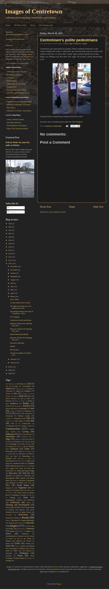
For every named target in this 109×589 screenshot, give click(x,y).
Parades (23, 495)
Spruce (21, 531)
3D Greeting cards (46, 25)
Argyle (18, 391)
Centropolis (28, 413)
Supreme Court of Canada (26, 536)
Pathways (31, 500)
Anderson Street (19, 389)
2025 (10, 224)
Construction (13, 428)
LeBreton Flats (15, 466)
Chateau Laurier (24, 416)
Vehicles (22, 548)
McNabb (9, 476)
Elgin (70, 43)
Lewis (32, 466)
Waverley (9, 553)
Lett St (26, 466)
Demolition (10, 436)
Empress (17, 439)
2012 (10, 260)
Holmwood (20, 458)
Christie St (9, 421)
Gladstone (14, 449)
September (14, 276)
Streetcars (25, 534)
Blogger (58, 584)
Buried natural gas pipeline (19, 334)
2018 (10, 243)
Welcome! (9, 45)
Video (15, 551)
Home (8, 25)
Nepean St (9, 488)
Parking (12, 498)
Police (19, 507)
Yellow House (19, 558)
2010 (10, 367)
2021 (10, 233)
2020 (10, 237)
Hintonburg (26, 456)
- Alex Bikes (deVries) (13, 122)
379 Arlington (15, 317)
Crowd (13, 432)
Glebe (26, 449)
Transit (28, 543)
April (12, 293)
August (13, 280)
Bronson (26, 406)
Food (32, 442)
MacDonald (9, 471)
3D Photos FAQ (20, 25)
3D (29, 384)
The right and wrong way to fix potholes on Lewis (20, 307)
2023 (10, 227)
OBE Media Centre (29, 490)
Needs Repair (23, 485)
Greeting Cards (29, 451)
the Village (27, 538)
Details (55, 567)
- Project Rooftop (11, 81)
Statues (28, 531)
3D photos (27, 57)
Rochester (15, 520)
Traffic (17, 543)
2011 (10, 263)
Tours (8, 543)
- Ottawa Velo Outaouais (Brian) (17, 129)
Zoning (8, 561)
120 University (10, 384)
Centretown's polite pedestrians (69, 40)
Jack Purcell (21, 461)
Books (23, 401)
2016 (10, 247)
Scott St (20, 523)
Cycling (25, 431)
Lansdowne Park (18, 463)
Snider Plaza (20, 528)
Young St (29, 558)
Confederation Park (12, 426)
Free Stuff (31, 444)
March (12, 296)
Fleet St (31, 439)
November (14, 270)
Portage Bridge (29, 507)
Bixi (28, 398)
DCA (20, 434)
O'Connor (16, 490)
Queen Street (26, 512)
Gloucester (9, 451)
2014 (10, 253)
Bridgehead (14, 403)
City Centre (19, 421)
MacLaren (13, 473)
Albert (8, 389)
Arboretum (9, 391)
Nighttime (22, 488)
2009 (10, 370)
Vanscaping (12, 548)
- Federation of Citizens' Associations (18, 111)
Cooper (65, 43)
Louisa (21, 468)
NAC (30, 483)
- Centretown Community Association (19, 102)
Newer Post (45, 206)
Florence (18, 442)
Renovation (23, 514)
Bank (21, 396)
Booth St (31, 401)
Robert (7, 520)
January (13, 363)
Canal (31, 408)
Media (18, 476)
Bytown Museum (11, 408)
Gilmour (31, 446)
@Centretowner (18, 39)
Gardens (10, 446)
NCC (8, 485)
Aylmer (15, 396)
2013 (10, 257)
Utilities (31, 546)
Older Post (98, 206)
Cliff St (14, 423)
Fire (23, 439)
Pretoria (22, 510)
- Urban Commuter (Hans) (15, 119)
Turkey (17, 546)
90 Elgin (15, 386)
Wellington (24, 553)
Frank (23, 444)
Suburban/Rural (10, 536)
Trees (8, 546)
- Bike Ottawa (10, 108)
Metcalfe (27, 476)
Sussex (11, 538)
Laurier (31, 463)
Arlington (27, 391)
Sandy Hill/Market (27, 520)
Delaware (29, 434)
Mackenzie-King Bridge (25, 471)
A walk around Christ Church (20, 303)
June (12, 286)
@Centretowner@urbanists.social (17, 34)
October (13, 273)
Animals (29, 389)
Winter (20, 556)
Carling (12, 411)
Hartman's (22, 454)
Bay (29, 396)
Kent (7, 463)
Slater (11, 529)
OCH (9, 492)
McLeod (26, 473)
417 (7, 386)
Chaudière (8, 418)
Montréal (31, 480)
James (29, 461)
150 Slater (20, 384)
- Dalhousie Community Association (18, 105)
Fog (26, 442)
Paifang (15, 495)
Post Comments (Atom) (57, 212)
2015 (10, 250)
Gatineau (18, 446)
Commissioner (26, 423)
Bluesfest (8, 401)
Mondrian (22, 480)
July (12, 283)
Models (15, 480)
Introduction (10, 461)
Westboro (9, 556)
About (32, 25)
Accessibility (26, 386)
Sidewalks (30, 523)
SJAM (27, 526)
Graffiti (20, 451)
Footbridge (13, 444)
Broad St (8, 406)
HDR (30, 454)
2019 (10, 240)
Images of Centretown (33, 11)
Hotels (29, 458)
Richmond (9, 518)
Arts (15, 393)
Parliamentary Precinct (14, 500)
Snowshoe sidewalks (17, 343)
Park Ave (31, 495)
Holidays (9, 458)
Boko (16, 401)
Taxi (18, 538)
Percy (29, 502)
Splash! (12, 346)
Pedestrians (77, 43)
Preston (11, 510)
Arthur (8, 393)
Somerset (30, 528)
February (13, 359)
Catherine (27, 411)
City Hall (30, 421)
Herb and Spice (11, 456)
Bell (22, 398)
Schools (12, 523)
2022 (10, 230)
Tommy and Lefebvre (14, 541)
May (12, 290)
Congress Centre (26, 426)
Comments (12, 212)
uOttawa (23, 546)
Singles (84, 43)
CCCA (8, 413)
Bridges (26, 403)
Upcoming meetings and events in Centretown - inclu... (21, 312)
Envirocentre (14, 350)
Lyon (28, 468)
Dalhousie (10, 434)
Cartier (19, 411)
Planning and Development (18, 505)
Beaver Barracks (11, 398)
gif (24, 446)
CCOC (18, 413)
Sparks (12, 531)
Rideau (17, 518)
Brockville (17, 406)
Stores (8, 533)
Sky (33, 526)
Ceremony (9, 416)
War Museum (26, 551)
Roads (25, 517)
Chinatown (18, 418)
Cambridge (23, 408)
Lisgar (12, 468)
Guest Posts (12, 454)
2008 (10, 373)
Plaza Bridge (10, 507)
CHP (28, 418)
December (14, 266)
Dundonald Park (26, 436)
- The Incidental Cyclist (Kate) (16, 125)
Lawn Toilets (14, 299)
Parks (25, 497)
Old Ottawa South (20, 493)
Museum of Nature (16, 483)
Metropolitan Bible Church (15, 478)
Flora (10, 442)
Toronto (28, 541)
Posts (10, 208)
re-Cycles (9, 515)
